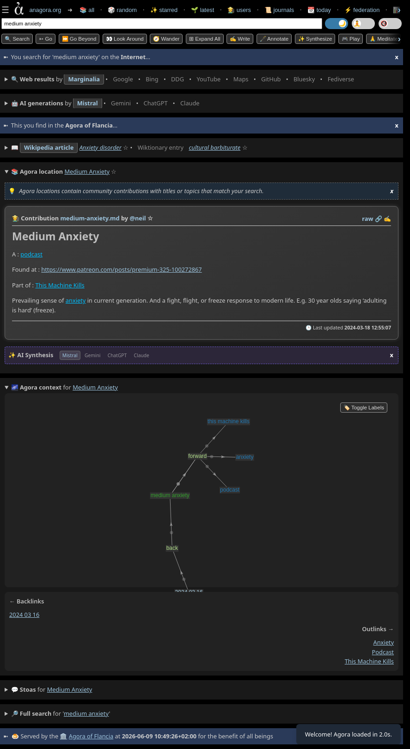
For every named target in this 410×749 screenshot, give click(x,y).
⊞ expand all (204, 39)
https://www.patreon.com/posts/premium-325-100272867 (121, 269)
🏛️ (63, 736)
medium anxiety (69, 689)
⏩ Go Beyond (79, 39)
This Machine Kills (59, 285)
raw (367, 218)
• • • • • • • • (184, 79)
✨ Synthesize (315, 39)
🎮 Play (351, 39)
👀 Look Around (125, 39)
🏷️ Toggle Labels (363, 407)
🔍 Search (17, 39)
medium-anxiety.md (89, 218)
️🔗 (378, 218)
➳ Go (45, 39)
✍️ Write (240, 39)
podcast (31, 254)
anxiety (76, 300)
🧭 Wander (166, 39)
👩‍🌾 (15, 218)
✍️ (387, 218)
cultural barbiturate (214, 147)
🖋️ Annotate (274, 39)
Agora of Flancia (91, 736)
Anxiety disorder (101, 147)
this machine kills (369, 662)
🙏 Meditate (383, 39)
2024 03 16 (24, 614)
